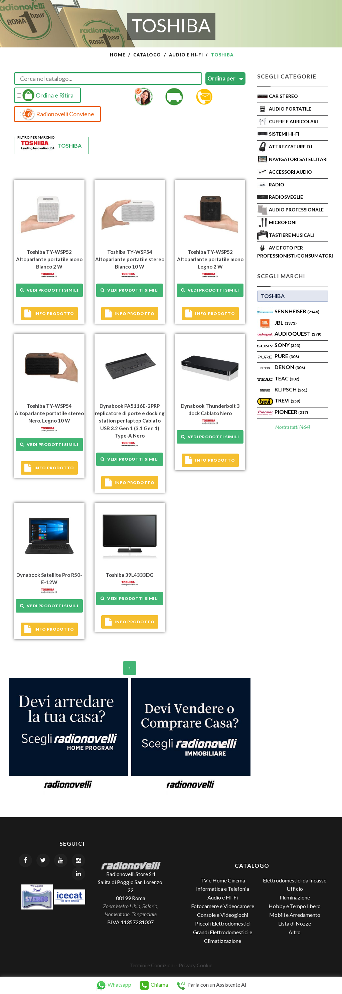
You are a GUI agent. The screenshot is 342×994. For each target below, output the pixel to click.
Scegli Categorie (287, 76)
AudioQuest (298, 333)
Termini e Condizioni (152, 965)
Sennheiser (297, 311)
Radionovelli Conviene (55, 114)
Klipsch (291, 389)
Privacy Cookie (195, 965)
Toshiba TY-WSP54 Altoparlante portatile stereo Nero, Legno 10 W (49, 412)
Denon (290, 367)
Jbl (286, 322)
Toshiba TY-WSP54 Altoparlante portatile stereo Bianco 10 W (129, 259)
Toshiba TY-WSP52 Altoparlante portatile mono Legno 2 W (210, 259)
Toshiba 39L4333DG (130, 574)
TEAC (287, 378)
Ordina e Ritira (45, 95)
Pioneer (291, 411)
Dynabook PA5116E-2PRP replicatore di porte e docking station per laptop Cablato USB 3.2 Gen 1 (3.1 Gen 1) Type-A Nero (130, 420)
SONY (287, 345)
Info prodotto (49, 314)
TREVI (287, 400)
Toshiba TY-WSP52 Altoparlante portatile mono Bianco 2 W (49, 259)
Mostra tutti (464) (292, 427)
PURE (287, 356)
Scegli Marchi (281, 276)
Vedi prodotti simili (49, 290)
